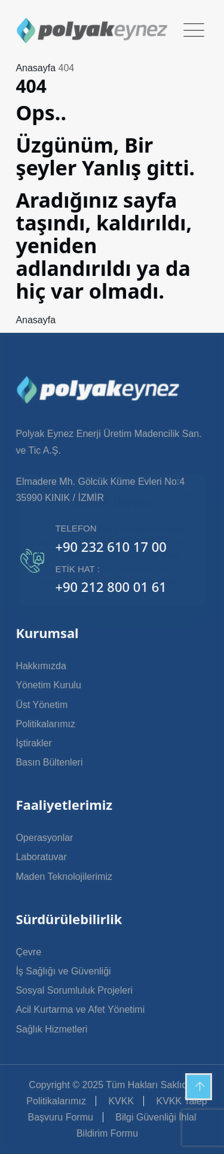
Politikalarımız (45, 724)
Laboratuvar (41, 857)
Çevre (28, 952)
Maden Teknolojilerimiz (64, 876)
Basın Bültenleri (49, 762)
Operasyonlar (44, 838)
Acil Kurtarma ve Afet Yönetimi (80, 1009)
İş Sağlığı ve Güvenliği (63, 971)
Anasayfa (36, 68)
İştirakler (33, 743)
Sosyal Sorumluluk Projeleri (74, 990)
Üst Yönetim (41, 705)
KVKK (121, 1101)
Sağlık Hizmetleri (51, 1029)
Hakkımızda (41, 666)
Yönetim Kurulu (48, 685)
